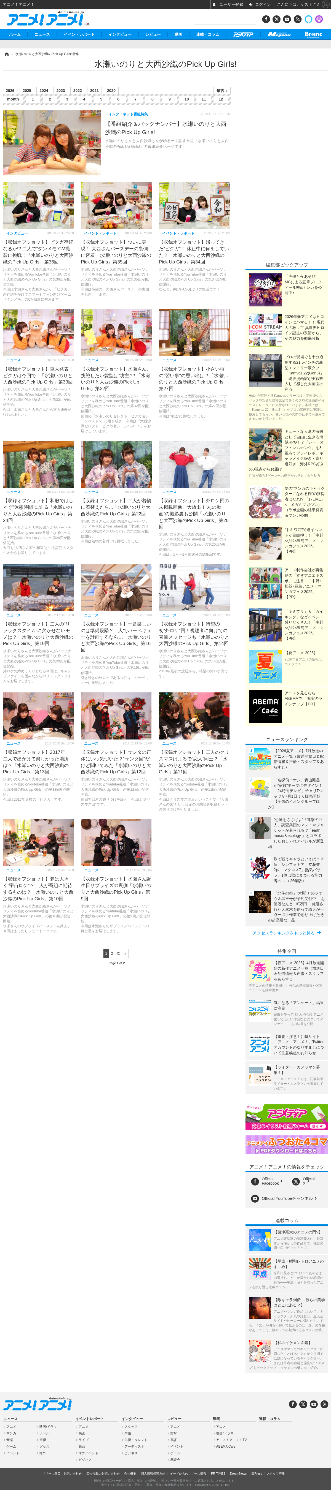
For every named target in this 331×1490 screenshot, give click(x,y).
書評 (173, 1440)
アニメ (11, 1427)
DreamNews (238, 1473)
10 (187, 99)
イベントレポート (79, 34)
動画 (178, 34)
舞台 (82, 1446)
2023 (60, 90)
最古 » (222, 90)
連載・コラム (207, 34)
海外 (42, 1453)
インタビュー (120, 34)
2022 (77, 90)
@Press (256, 1473)
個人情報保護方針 (153, 1473)
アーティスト (134, 1446)
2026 (10, 90)
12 (221, 99)
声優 (42, 1440)
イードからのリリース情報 (188, 1473)
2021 (94, 90)
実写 (173, 1433)
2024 (43, 90)
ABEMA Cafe (225, 1446)
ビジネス (85, 1460)
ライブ (84, 1440)
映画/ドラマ (48, 1427)
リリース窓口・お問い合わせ (62, 1473)
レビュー (153, 34)
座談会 (175, 1460)
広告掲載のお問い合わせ (103, 1473)
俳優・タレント (136, 1440)
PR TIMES (218, 1473)
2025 (27, 90)
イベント (13, 1453)
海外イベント (88, 1453)
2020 (111, 90)
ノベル (44, 1433)
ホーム (15, 34)
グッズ (44, 1446)
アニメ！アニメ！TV (231, 1440)
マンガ (11, 1433)
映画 (82, 1433)
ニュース (42, 34)
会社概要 (130, 1473)
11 (204, 99)
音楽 (9, 1440)
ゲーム (11, 1446)
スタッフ (131, 1427)
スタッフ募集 (276, 1473)
